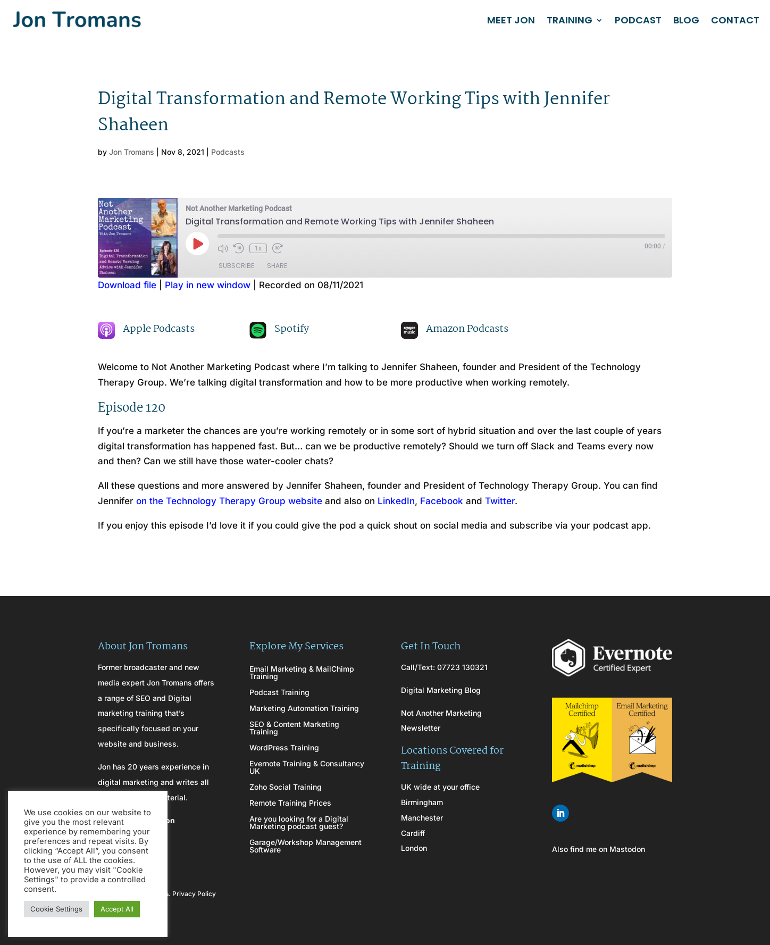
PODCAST (638, 20)
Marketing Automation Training (304, 709)
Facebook (441, 501)
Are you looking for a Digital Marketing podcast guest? (298, 823)
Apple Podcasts (159, 329)
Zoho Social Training (285, 787)
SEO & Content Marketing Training (294, 728)
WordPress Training (284, 748)
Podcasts (228, 151)
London (414, 847)
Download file (127, 285)
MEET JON (511, 20)
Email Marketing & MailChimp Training (301, 673)
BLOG (686, 20)
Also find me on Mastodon (598, 849)
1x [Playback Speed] (258, 248)
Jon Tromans (131, 151)
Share (277, 265)
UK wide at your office (440, 786)
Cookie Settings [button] (56, 909)
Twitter (500, 501)
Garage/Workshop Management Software (305, 846)
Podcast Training (279, 693)
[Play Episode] (197, 243)
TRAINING (569, 20)
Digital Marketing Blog (441, 690)
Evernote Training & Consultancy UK (306, 767)
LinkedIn (396, 501)
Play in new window (207, 285)
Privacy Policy (194, 894)
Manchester (422, 817)
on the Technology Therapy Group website (229, 501)
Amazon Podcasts (467, 329)
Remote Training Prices (290, 803)
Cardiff (413, 833)
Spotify (291, 329)
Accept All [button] (117, 909)
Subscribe (236, 265)
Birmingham (422, 802)
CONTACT (735, 20)
